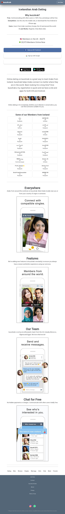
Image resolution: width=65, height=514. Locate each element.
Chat (44, 471)
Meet (49, 471)
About (32, 487)
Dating (9, 471)
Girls (39, 471)
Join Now (60, 2)
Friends (55, 471)
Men (14, 471)
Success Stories (33, 483)
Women (20, 471)
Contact (32, 480)
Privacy (32, 490)
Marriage (33, 471)
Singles (26, 471)
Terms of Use (37, 65)
